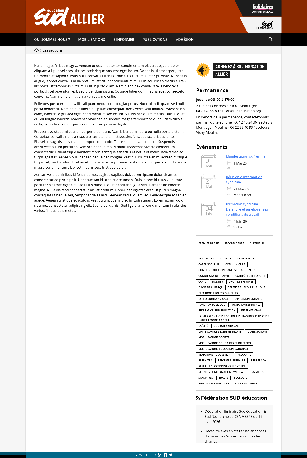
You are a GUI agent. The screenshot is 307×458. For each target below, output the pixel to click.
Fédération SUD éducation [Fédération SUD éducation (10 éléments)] (216, 310)
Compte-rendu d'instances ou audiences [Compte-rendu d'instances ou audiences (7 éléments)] (226, 270)
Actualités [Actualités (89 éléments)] (206, 258)
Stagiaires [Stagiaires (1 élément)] (205, 378)
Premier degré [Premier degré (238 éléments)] (208, 243)
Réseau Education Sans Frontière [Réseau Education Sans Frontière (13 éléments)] (221, 366)
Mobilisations (91, 39)
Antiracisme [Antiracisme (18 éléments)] (245, 258)
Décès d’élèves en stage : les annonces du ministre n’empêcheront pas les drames (235, 436)
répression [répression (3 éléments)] (258, 360)
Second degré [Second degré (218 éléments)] (234, 243)
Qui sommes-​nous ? (52, 39)
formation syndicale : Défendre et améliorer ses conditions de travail (247, 209)
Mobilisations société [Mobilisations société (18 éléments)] (213, 337)
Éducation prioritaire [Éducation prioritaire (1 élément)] (213, 383)
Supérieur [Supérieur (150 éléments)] (257, 243)
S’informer (124, 39)
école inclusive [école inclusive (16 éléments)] (246, 383)
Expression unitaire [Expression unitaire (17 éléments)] (248, 299)
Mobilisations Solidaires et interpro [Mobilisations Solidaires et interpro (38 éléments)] (224, 343)
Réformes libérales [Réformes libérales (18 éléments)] (231, 360)
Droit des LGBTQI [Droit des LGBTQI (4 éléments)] (210, 287)
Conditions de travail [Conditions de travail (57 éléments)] (214, 276)
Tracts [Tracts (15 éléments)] (223, 378)
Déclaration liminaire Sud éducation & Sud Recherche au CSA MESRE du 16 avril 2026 (235, 416)
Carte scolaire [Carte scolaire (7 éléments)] (209, 264)
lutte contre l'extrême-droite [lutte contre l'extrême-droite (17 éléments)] (220, 331)
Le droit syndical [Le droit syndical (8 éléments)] (226, 326)
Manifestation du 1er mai (246, 156)
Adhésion (185, 39)
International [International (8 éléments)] (251, 310)
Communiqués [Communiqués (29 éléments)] (235, 264)
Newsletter (145, 455)
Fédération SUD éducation (234, 397)
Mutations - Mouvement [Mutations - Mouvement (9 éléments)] (215, 354)
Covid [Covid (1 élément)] (202, 281)
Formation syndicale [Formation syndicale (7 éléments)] (245, 304)
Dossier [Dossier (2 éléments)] (217, 281)
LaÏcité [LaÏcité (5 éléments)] (203, 326)
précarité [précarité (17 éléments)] (244, 354)
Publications (155, 39)
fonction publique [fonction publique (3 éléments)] (211, 304)
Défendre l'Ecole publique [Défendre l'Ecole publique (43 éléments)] (246, 287)
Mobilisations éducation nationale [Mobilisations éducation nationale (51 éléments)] (223, 349)
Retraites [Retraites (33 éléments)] (205, 360)
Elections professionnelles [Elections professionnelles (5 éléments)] (218, 293)
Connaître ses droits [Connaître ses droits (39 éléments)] (250, 276)
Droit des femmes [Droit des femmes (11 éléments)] (241, 281)
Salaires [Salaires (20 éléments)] (258, 372)
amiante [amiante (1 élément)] (225, 258)
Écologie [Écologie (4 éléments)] (240, 378)
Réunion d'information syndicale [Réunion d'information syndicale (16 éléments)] (222, 372)
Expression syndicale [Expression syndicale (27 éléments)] (213, 299)
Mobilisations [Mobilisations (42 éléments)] (257, 331)
